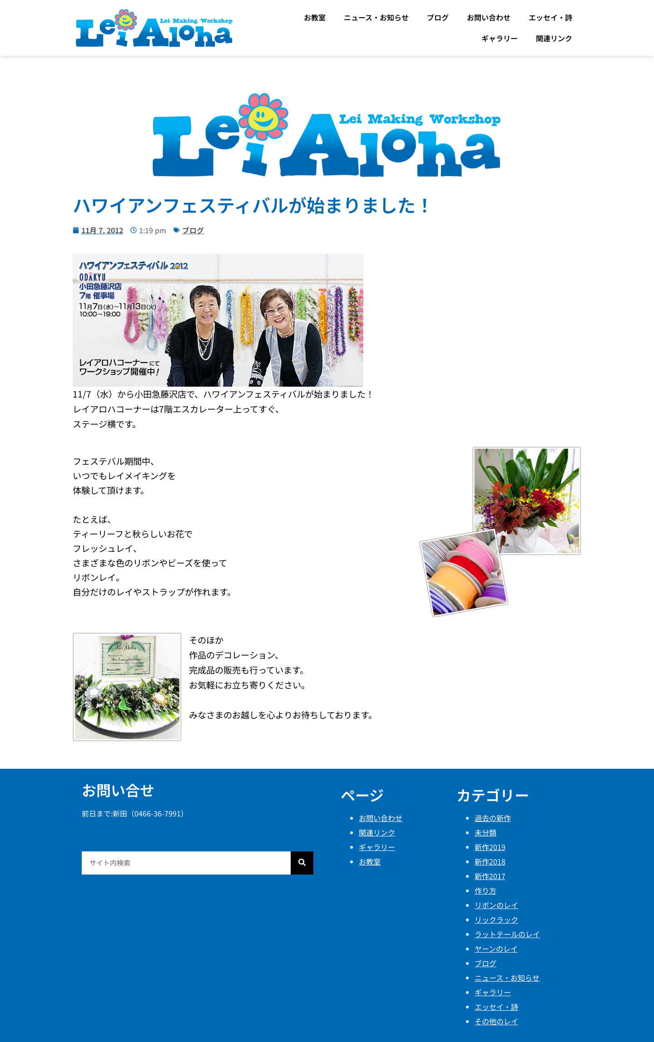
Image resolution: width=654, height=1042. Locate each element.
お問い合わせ (488, 17)
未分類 (485, 832)
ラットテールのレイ (507, 934)
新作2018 (490, 861)
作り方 (485, 890)
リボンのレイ (496, 904)
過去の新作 (493, 817)
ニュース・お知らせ (376, 17)
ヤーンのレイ (496, 948)
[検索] (302, 863)
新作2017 (490, 875)
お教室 (315, 17)
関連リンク (554, 38)
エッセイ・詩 (550, 17)
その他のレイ (496, 1021)
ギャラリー (499, 38)
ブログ (438, 17)
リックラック (496, 919)
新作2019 (490, 846)
